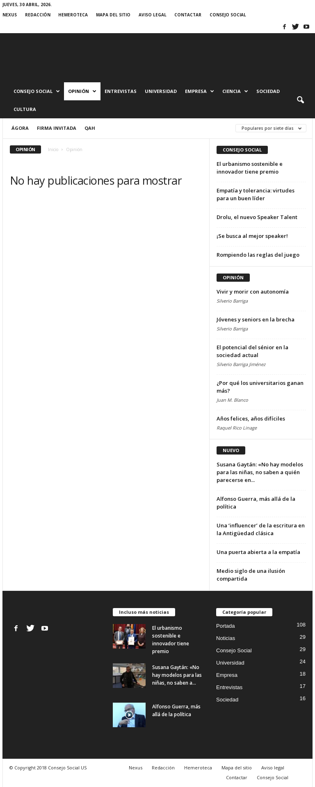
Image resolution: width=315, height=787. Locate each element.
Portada (225, 626)
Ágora (20, 128)
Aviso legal (153, 15)
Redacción (37, 15)
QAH (89, 128)
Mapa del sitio (113, 15)
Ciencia (235, 91)
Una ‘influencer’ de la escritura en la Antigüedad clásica (261, 529)
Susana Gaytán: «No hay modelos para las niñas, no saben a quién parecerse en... (260, 472)
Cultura (25, 109)
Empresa (199, 91)
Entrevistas (121, 91)
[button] (300, 100)
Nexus (9, 15)
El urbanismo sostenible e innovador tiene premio (250, 167)
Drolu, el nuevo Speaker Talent (257, 217)
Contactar (187, 15)
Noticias (225, 638)
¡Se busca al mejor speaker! (252, 236)
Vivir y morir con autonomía (253, 291)
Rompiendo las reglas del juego (258, 254)
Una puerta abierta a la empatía (258, 552)
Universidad (161, 91)
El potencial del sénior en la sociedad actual (252, 351)
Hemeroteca (73, 15)
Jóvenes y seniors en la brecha (255, 319)
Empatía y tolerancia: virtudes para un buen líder (255, 194)
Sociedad (268, 91)
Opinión (82, 91)
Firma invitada (56, 128)
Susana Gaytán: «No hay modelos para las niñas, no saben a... (177, 675)
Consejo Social (228, 15)
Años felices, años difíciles (251, 418)
